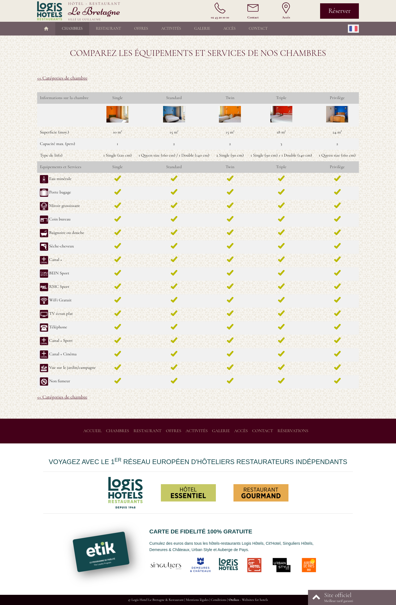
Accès (229, 28)
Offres (141, 28)
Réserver (339, 11)
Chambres (72, 28)
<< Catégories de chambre (62, 78)
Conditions (218, 600)
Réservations (292, 431)
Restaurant (108, 28)
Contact (258, 28)
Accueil (92, 431)
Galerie (202, 28)
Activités (171, 28)
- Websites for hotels (248, 600)
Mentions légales (197, 600)
